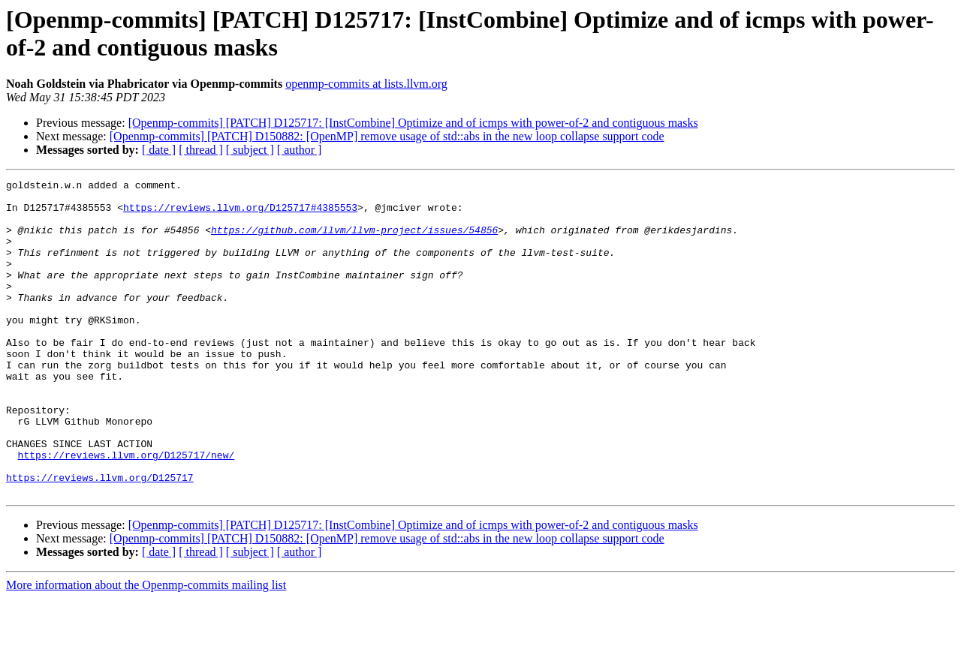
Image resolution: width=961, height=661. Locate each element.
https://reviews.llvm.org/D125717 (100, 538)
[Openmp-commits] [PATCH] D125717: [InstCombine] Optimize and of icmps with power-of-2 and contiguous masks (413, 122)
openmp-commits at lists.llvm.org (366, 83)
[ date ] (159, 149)
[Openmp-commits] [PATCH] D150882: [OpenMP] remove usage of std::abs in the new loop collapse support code (387, 136)
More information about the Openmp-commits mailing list (146, 647)
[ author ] (299, 149)
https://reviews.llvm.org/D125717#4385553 (240, 214)
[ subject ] (250, 149)
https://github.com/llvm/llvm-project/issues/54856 (354, 241)
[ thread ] (201, 149)
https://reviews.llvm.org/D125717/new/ (126, 511)
